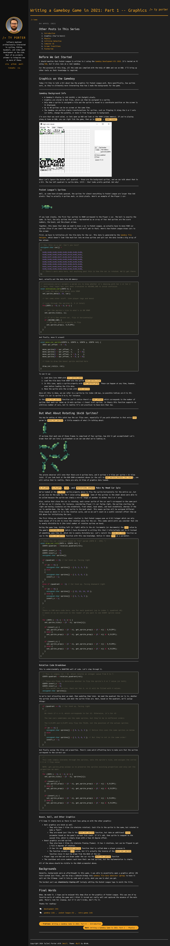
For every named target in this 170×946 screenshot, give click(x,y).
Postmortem (48, 49)
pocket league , (67, 913)
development (51, 909)
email (21, 64)
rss (18, 68)
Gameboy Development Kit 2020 (108, 61)
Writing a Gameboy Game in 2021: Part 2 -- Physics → (111, 928)
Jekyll (64, 943)
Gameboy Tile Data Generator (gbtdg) (109, 875)
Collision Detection (53, 41)
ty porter (17, 37)
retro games (85, 913)
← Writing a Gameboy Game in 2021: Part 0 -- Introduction (71, 924)
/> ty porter (158, 9)
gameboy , (50, 913)
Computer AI (49, 44)
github (13, 64)
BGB (46, 64)
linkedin (11, 68)
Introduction (49, 33)
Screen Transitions (52, 46)
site (7, 64)
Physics (47, 38)
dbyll (78, 943)
